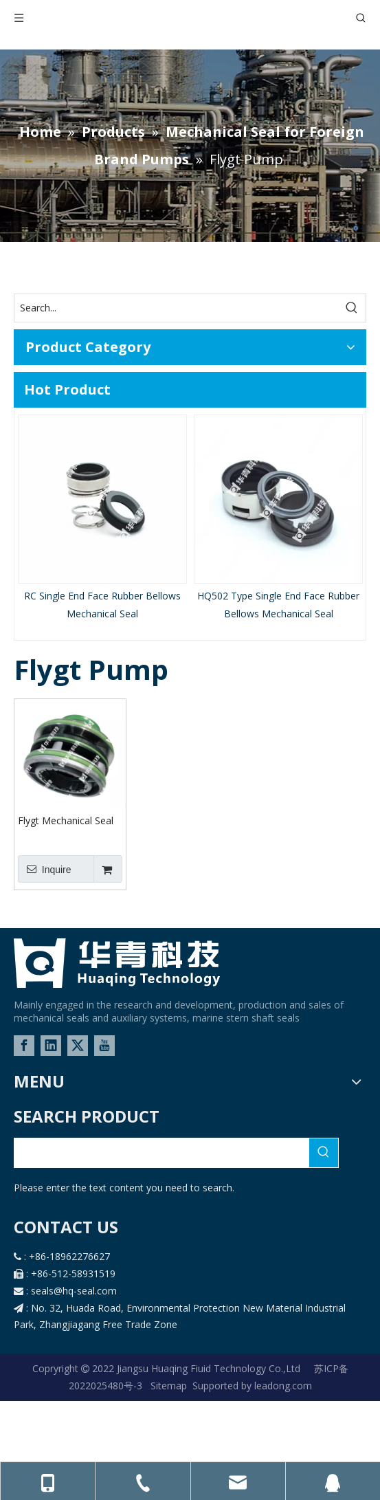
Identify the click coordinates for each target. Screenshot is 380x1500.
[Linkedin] (51, 1045)
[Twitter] (77, 1045)
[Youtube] (104, 1045)
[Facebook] (24, 1045)
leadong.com (282, 1385)
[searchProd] (161, 1152)
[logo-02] (117, 963)
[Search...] (176, 308)
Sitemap (168, 1385)
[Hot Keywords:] (352, 308)
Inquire (44, 869)
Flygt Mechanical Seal (65, 820)
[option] (102, 518)
